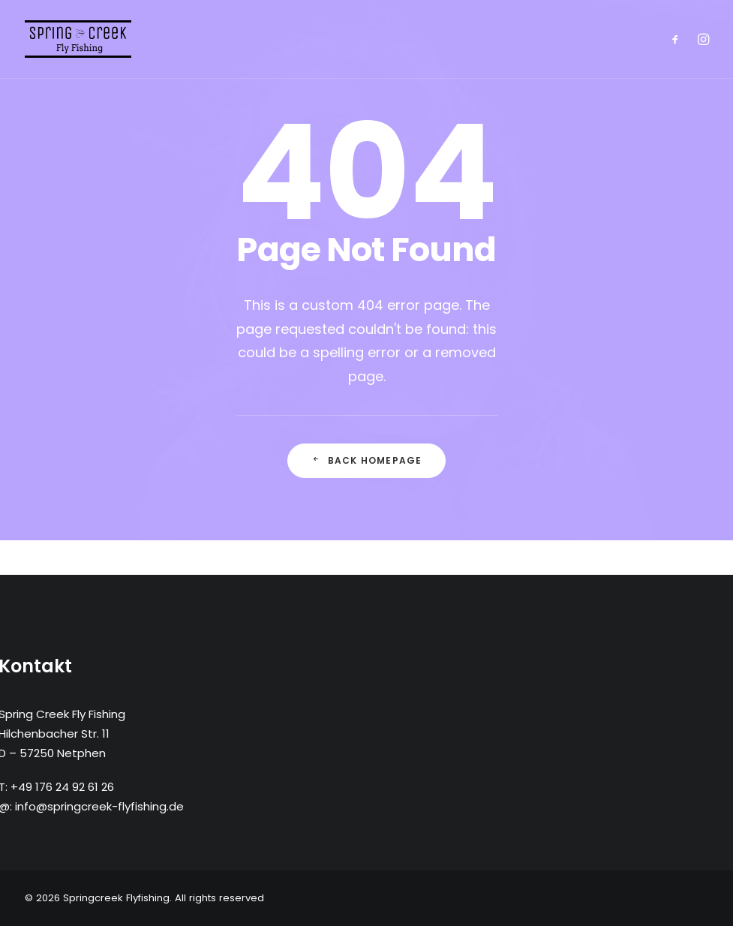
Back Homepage (366, 460)
